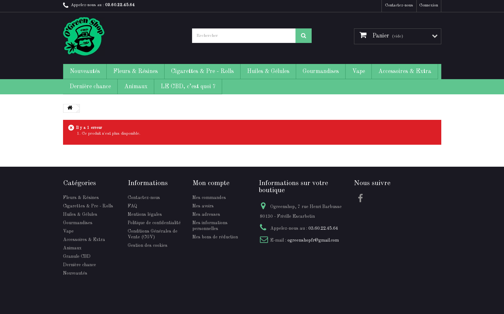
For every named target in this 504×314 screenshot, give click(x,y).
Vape (358, 71)
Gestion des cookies (147, 245)
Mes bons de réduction (215, 237)
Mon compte (211, 183)
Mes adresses (206, 214)
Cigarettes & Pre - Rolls (202, 71)
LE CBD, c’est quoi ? (188, 86)
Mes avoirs (203, 206)
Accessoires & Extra (404, 71)
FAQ (132, 206)
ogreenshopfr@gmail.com (313, 240)
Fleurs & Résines (135, 71)
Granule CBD (77, 256)
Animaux (135, 86)
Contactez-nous (399, 5)
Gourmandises (321, 71)
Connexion (428, 5)
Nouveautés (85, 71)
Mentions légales (145, 214)
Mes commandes (209, 197)
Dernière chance (90, 86)
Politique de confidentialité (154, 223)
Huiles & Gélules (268, 71)
